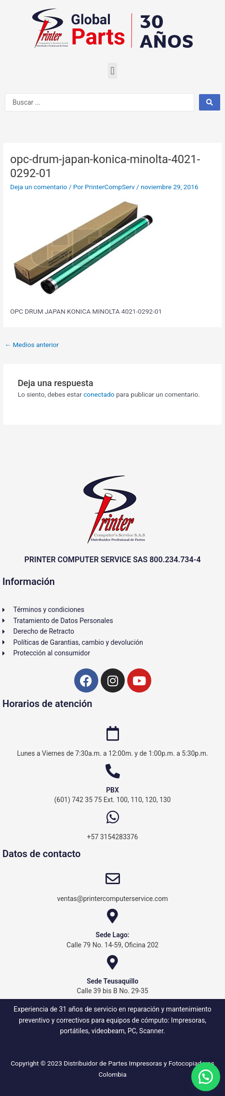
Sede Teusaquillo (112, 981)
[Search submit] (209, 102)
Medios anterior (31, 344)
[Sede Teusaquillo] (113, 962)
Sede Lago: (113, 935)
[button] (112, 71)
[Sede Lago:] (113, 916)
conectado (98, 394)
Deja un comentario (38, 187)
